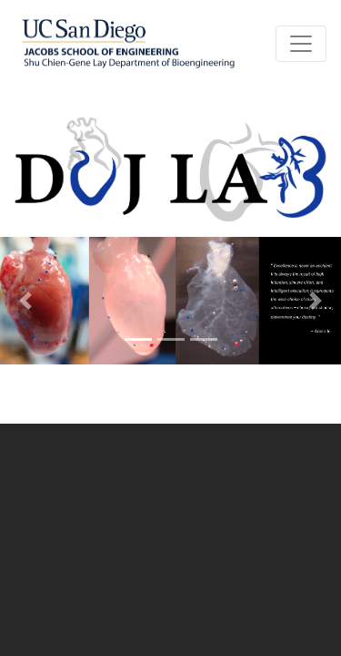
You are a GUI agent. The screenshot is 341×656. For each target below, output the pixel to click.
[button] (25, 300)
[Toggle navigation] (301, 44)
